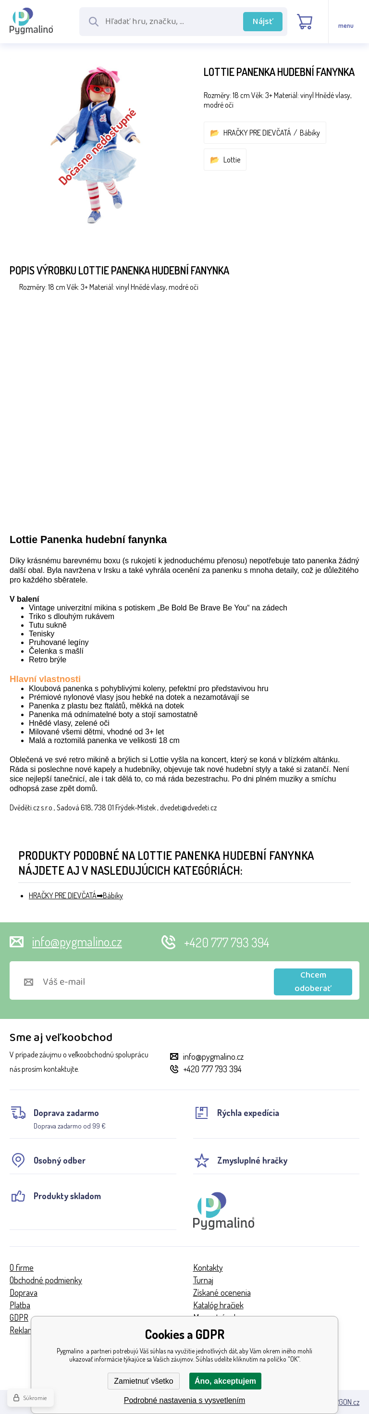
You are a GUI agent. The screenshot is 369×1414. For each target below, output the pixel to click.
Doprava (23, 1292)
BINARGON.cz (339, 1402)
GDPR (19, 1317)
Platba (20, 1305)
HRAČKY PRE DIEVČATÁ (257, 132)
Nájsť (263, 21)
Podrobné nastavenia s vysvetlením (185, 1400)
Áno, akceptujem (225, 1381)
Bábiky (310, 132)
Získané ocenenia (222, 1292)
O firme (22, 1267)
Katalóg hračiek (218, 1305)
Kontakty (208, 1267)
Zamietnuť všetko (143, 1381)
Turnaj (203, 1280)
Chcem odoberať (313, 981)
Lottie (231, 159)
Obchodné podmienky (46, 1280)
